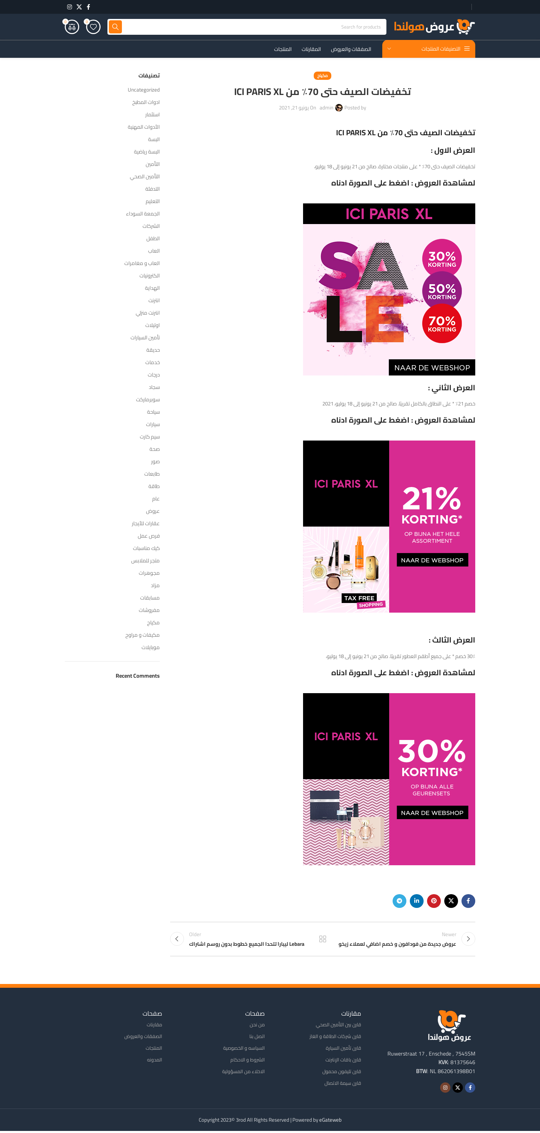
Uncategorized (144, 90)
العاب (154, 251)
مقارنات (154, 1026)
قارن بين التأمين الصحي (338, 1026)
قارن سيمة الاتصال (342, 1085)
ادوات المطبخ (146, 102)
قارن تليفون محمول (341, 1073)
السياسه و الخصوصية (244, 1049)
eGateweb (330, 1122)
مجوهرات (149, 573)
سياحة (153, 412)
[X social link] (79, 7)
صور (155, 462)
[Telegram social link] (399, 902)
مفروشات (149, 610)
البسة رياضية (147, 152)
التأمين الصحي (145, 177)
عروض (153, 511)
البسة (154, 140)
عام (156, 499)
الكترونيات (149, 276)
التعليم (153, 201)
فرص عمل (149, 536)
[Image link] (449, 1027)
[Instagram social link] (69, 7)
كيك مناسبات (146, 548)
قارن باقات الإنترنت (343, 1061)
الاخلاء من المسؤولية (243, 1073)
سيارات (153, 424)
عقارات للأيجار (146, 524)
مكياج (322, 76)
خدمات (152, 363)
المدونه (154, 1061)
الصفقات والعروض (143, 1038)
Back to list (322, 940)
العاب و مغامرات (142, 263)
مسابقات (150, 598)
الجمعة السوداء (143, 214)
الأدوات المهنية (144, 127)
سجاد (154, 387)
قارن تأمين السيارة (343, 1049)
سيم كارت (150, 437)
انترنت (154, 301)
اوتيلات (152, 325)
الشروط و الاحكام (247, 1061)
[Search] (246, 27)
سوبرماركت (148, 400)
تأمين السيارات (145, 338)
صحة (154, 449)
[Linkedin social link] (417, 902)
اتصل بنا (257, 1038)
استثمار (152, 115)
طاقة (154, 486)
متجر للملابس (145, 561)
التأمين (153, 164)
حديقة (153, 350)
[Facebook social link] (88, 7)
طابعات (152, 474)
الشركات (151, 226)
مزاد (155, 586)
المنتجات (154, 1049)
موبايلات (151, 648)
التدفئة (152, 189)
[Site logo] (434, 27)
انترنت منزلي (148, 313)
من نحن (257, 1026)
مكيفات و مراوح (142, 635)
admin (326, 108)
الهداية (152, 288)
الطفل (153, 239)
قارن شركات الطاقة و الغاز (335, 1038)
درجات (154, 375)
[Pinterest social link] (434, 902)
